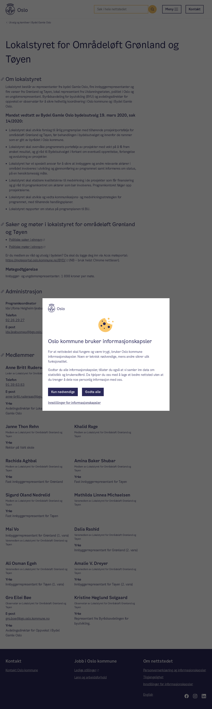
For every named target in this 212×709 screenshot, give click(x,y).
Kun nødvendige (63, 392)
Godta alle (93, 392)
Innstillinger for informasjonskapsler (74, 402)
